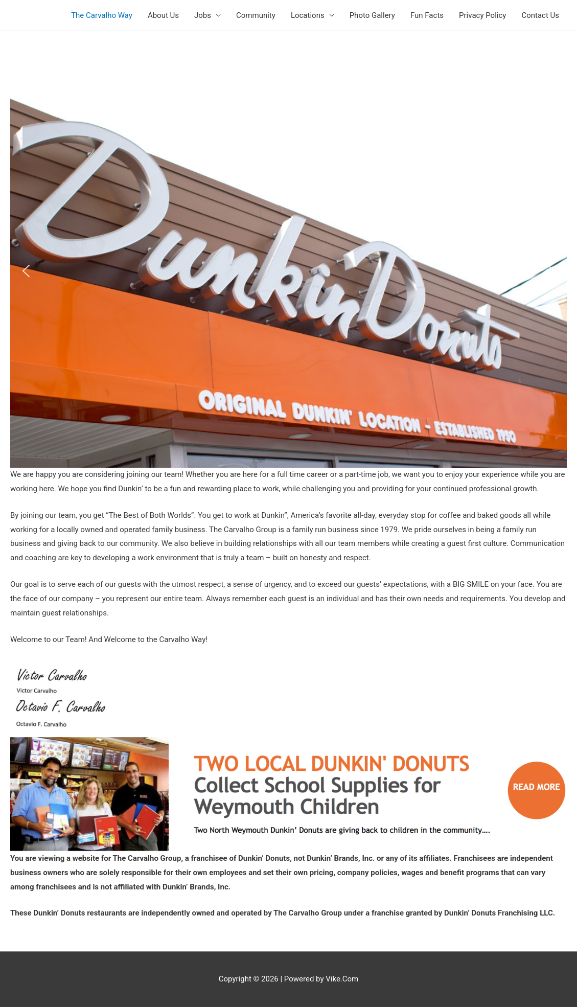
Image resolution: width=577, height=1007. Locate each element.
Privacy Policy (482, 15)
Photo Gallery (372, 15)
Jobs (202, 15)
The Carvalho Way (101, 15)
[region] (288, 271)
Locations (308, 15)
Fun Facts (427, 15)
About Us (163, 15)
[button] (26, 271)
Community (255, 15)
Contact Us (540, 15)
